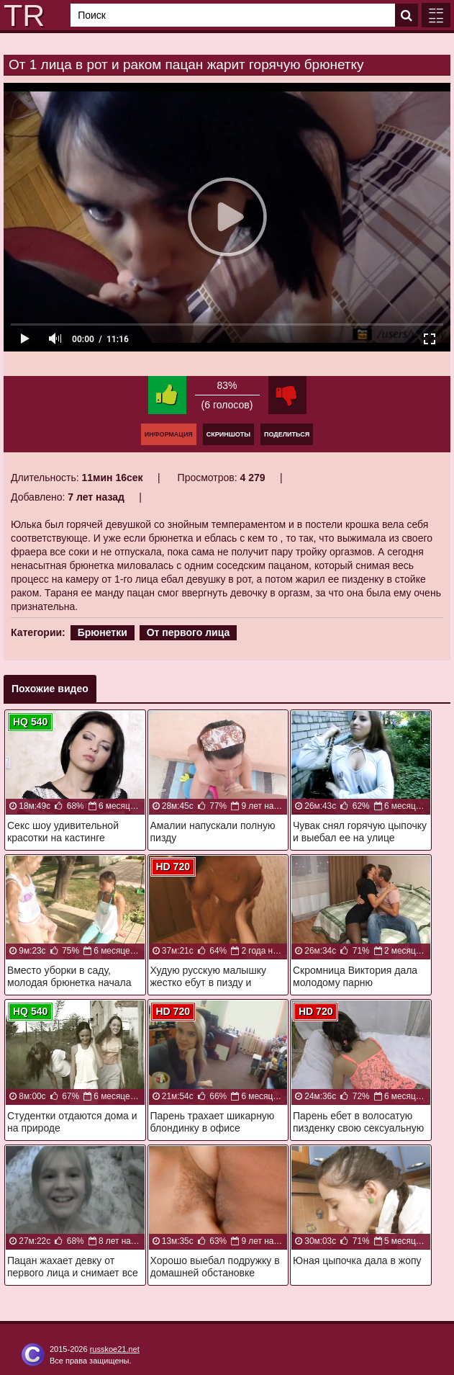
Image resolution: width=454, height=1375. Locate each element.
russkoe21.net (115, 1349)
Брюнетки (102, 632)
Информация (169, 434)
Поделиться (286, 434)
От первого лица (188, 632)
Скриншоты (228, 434)
